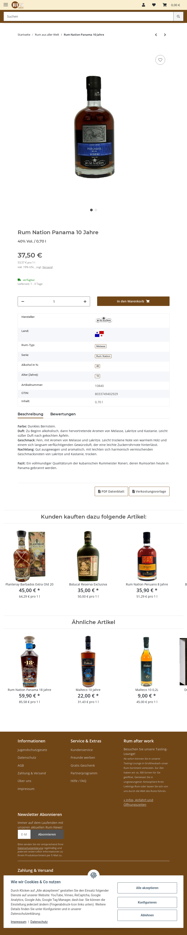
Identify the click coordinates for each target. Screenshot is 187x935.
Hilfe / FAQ (78, 781)
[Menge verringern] (23, 301)
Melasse (100, 346)
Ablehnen (147, 915)
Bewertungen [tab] (63, 414)
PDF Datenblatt (111, 491)
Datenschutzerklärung (30, 848)
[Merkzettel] (154, 4)
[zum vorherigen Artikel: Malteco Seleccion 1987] (156, 34)
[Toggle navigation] (6, 3)
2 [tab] (95, 210)
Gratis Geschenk (83, 765)
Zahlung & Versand (32, 773)
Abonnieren (47, 834)
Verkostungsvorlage (149, 491)
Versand (47, 267)
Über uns (24, 781)
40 (97, 366)
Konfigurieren (147, 902)
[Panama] (99, 333)
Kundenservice (82, 750)
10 (97, 375)
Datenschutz (27, 757)
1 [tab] (91, 210)
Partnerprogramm (84, 773)
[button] (143, 4)
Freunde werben (83, 757)
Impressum (26, 789)
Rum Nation (103, 356)
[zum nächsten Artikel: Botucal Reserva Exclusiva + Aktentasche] (165, 34)
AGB (21, 765)
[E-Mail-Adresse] (24, 834)
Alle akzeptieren (147, 888)
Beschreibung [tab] (30, 414)
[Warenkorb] (171, 4)
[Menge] (54, 301)
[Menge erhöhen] (85, 301)
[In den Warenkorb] (21, 47)
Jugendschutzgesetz (32, 750)
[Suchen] (89, 16)
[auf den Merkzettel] (160, 60)
